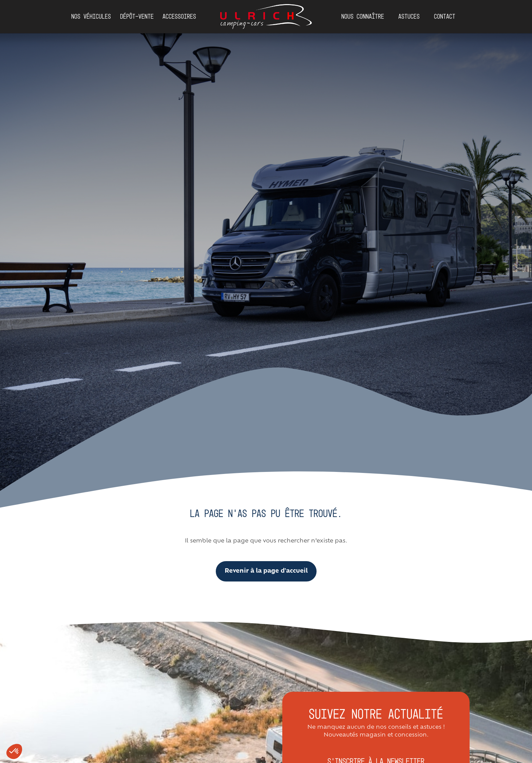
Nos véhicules (91, 16)
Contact (444, 16)
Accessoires (179, 16)
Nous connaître (362, 16)
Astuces (409, 16)
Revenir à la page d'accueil (266, 571)
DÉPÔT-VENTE (137, 16)
